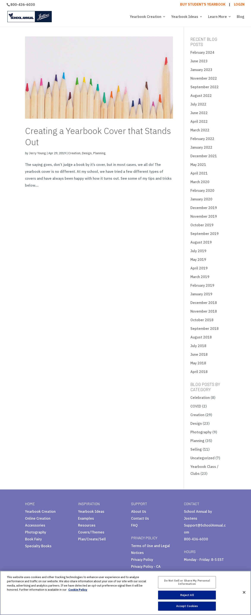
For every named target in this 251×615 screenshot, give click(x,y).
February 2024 (202, 52)
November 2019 (203, 216)
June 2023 (199, 61)
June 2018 (199, 354)
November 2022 (203, 78)
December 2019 (203, 208)
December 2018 (203, 302)
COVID (195, 406)
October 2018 (201, 320)
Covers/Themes (91, 532)
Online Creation (37, 518)
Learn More (217, 17)
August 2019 (201, 242)
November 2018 (203, 311)
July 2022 (198, 104)
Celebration (200, 397)
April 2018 (199, 372)
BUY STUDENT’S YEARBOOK (203, 4)
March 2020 (199, 182)
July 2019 (198, 251)
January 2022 (201, 147)
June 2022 (199, 113)
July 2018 (198, 346)
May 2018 (198, 363)
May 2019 (198, 259)
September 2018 (204, 328)
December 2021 (203, 156)
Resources (87, 525)
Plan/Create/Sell (92, 539)
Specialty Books (38, 546)
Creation (74, 153)
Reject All (187, 595)
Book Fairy (33, 539)
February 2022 (202, 139)
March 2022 (199, 130)
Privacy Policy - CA (146, 566)
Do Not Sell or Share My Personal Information (187, 582)
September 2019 (204, 233)
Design (87, 153)
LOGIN (239, 4)
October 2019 (201, 225)
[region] (125, 593)
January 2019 (201, 294)
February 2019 (202, 285)
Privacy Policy (142, 559)
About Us (138, 511)
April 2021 (199, 173)
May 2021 (198, 164)
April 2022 (199, 121)
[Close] (244, 592)
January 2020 (201, 199)
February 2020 (202, 190)
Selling (196, 449)
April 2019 (199, 268)
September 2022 (204, 87)
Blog (240, 17)
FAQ (134, 525)
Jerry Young (37, 153)
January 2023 (201, 70)
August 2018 (201, 337)
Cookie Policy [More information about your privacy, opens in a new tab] (77, 589)
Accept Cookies (187, 606)
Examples (86, 518)
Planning (99, 153)
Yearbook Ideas (184, 17)
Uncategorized (202, 458)
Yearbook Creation (145, 17)
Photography (201, 432)
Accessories (35, 525)
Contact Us (140, 518)
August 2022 (201, 95)
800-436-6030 (22, 4)
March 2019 (199, 277)
